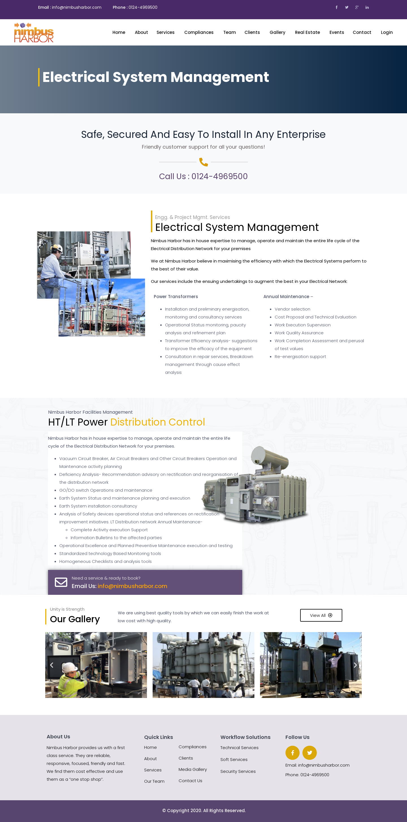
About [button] (141, 32)
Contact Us (190, 781)
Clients (252, 32)
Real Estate (308, 32)
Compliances (199, 32)
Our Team (154, 781)
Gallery (278, 32)
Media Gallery (193, 769)
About (150, 759)
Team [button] (229, 32)
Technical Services (239, 748)
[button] (51, 665)
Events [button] (337, 32)
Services (166, 32)
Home (119, 32)
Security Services (238, 771)
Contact (363, 32)
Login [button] (387, 32)
